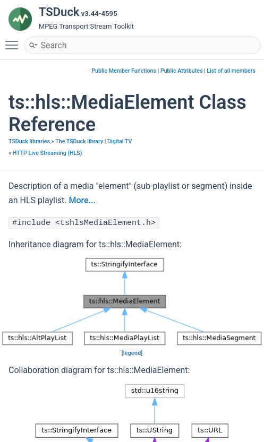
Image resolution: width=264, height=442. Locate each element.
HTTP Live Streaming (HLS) (47, 153)
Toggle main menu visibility (14, 40)
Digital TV (119, 141)
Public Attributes (181, 70)
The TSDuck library (79, 141)
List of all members (231, 70)
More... (82, 200)
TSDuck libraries (29, 141)
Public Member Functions (123, 70)
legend (132, 353)
